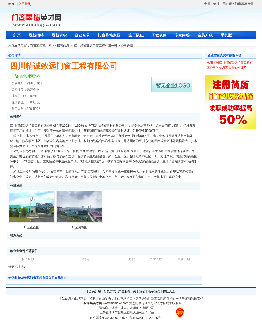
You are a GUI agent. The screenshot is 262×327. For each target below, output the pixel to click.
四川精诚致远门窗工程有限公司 (95, 45)
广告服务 (124, 291)
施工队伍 (136, 35)
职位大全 (169, 291)
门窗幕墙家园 (109, 35)
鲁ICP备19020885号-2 (148, 318)
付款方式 (110, 291)
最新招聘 (36, 35)
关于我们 (139, 291)
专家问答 (182, 35)
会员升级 (205, 35)
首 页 (16, 35)
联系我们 (154, 291)
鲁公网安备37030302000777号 (111, 318)
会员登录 (24, 4)
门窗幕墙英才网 (40, 45)
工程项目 (159, 35)
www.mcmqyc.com (115, 303)
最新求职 (59, 35)
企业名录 (82, 35)
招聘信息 (63, 45)
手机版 (226, 35)
